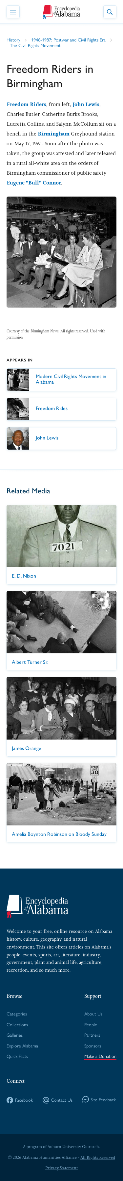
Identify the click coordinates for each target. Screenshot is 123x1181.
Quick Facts (17, 1056)
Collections (17, 1024)
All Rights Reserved (97, 1157)
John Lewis (85, 104)
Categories (17, 1013)
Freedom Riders (26, 104)
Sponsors (92, 1045)
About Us (93, 1013)
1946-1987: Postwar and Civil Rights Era (68, 39)
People (90, 1024)
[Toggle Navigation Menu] (13, 11)
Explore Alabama (22, 1045)
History (13, 39)
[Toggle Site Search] (109, 11)
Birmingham (54, 133)
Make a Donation (100, 1056)
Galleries (15, 1034)
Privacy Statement (61, 1168)
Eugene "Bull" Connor (34, 182)
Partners (92, 1034)
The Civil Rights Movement (35, 45)
